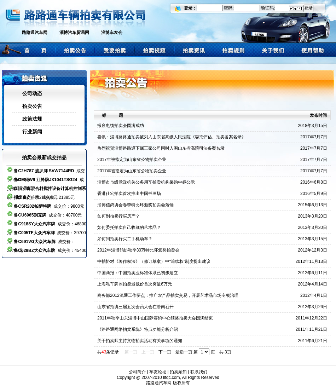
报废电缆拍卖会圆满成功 (120, 125)
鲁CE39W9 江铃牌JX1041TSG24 (45, 179)
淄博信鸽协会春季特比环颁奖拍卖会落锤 (135, 204)
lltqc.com (171, 377)
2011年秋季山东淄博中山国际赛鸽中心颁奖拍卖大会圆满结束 (155, 318)
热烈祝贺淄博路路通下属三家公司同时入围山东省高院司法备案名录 (161, 148)
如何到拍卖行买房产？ (118, 216)
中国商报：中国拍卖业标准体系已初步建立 (137, 272)
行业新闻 (32, 131)
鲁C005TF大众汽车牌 (34, 232)
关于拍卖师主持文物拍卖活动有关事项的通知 (139, 340)
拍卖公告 (32, 106)
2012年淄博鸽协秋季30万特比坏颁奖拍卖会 (138, 250)
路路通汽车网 (34, 32)
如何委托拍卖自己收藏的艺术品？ (129, 227)
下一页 (164, 352)
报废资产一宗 (26, 197)
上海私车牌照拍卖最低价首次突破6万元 (134, 284)
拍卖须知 (178, 371)
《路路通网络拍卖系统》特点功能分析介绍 (137, 329)
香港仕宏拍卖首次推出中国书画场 (129, 193)
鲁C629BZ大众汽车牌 (34, 250)
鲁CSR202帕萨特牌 (32, 206)
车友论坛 (157, 371)
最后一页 (183, 352)
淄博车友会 (111, 32)
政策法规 (32, 119)
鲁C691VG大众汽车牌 (35, 241)
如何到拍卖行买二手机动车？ (124, 238)
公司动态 (32, 93)
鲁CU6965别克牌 (30, 215)
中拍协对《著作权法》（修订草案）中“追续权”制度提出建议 (153, 261)
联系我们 (198, 371)
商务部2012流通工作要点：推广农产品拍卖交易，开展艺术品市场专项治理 (167, 295)
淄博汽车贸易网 (74, 32)
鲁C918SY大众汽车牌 (34, 223)
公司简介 (137, 371)
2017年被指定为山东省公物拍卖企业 (131, 159)
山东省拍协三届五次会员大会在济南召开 (135, 306)
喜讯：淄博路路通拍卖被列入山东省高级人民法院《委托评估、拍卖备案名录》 (171, 136)
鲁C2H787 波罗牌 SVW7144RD (44, 170)
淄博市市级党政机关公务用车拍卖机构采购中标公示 (146, 182)
